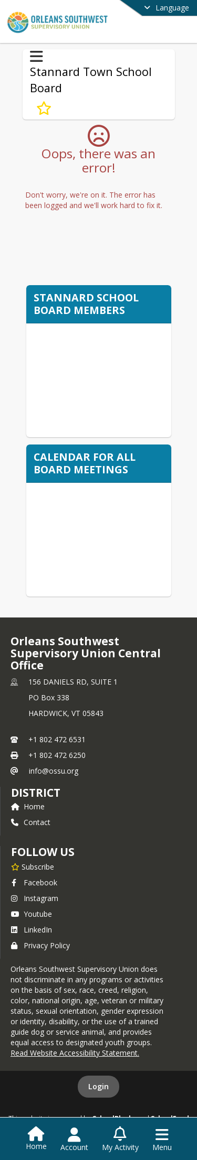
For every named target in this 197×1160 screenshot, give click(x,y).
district (35, 792)
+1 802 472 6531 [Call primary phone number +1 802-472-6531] (57, 739)
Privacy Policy (40, 945)
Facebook (34, 882)
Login (98, 1086)
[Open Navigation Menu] (162, 1139)
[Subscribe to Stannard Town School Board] (44, 108)
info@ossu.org (53, 771)
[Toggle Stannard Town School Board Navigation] (36, 56)
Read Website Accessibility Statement (74, 1053)
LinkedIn (31, 930)
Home (28, 806)
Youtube (31, 914)
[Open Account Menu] (74, 1139)
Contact (30, 822)
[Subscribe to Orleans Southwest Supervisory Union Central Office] (32, 866)
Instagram (34, 898)
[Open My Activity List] (120, 1139)
